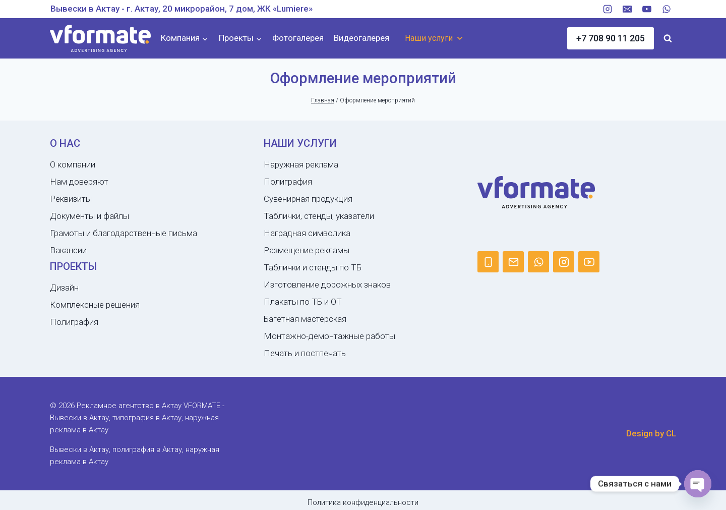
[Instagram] (607, 9)
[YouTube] (647, 9)
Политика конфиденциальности (363, 502)
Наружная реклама (301, 164)
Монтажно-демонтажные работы (329, 336)
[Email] (627, 9)
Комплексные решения (95, 305)
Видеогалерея (361, 38)
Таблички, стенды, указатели (319, 216)
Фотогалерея (298, 38)
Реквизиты (71, 199)
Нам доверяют (79, 182)
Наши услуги (434, 38)
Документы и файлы (89, 216)
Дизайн (64, 287)
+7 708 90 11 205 (610, 38)
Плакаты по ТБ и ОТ (303, 302)
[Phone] (488, 261)
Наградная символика (307, 233)
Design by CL (651, 433)
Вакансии (68, 250)
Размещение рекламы (306, 250)
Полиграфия (74, 322)
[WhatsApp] (666, 9)
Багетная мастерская (305, 319)
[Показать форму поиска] (667, 38)
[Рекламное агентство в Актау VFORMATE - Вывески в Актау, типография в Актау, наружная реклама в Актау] (100, 38)
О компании (72, 164)
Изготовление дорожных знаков (327, 284)
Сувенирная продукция (308, 199)
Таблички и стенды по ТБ (312, 267)
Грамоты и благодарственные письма (123, 233)
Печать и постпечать (305, 353)
